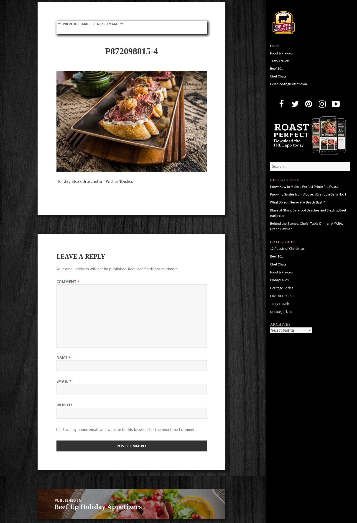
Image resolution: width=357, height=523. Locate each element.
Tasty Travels (280, 61)
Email (64, 381)
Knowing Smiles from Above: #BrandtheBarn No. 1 (308, 194)
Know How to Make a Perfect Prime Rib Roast (304, 186)
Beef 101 (276, 68)
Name (63, 357)
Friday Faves (279, 280)
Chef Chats (278, 76)
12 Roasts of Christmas (287, 248)
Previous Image (78, 23)
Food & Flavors (281, 53)
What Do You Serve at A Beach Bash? (297, 202)
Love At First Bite (282, 295)
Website (64, 404)
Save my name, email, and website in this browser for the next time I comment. (130, 429)
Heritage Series (281, 288)
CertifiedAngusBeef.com (288, 84)
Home (274, 45)
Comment (68, 281)
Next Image (110, 23)
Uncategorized (281, 311)
